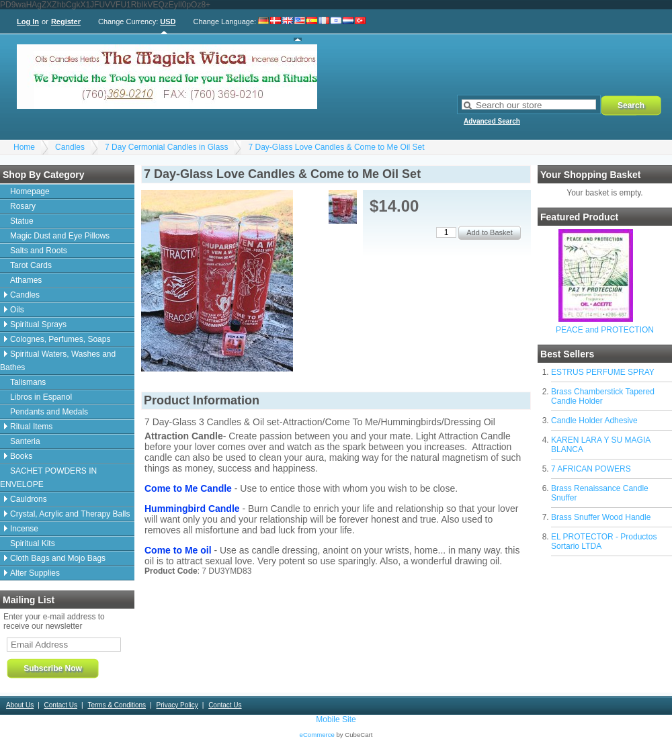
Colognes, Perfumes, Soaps (60, 339)
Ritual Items (31, 426)
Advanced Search (492, 121)
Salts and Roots (38, 250)
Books (21, 456)
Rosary (23, 206)
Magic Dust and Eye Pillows (60, 235)
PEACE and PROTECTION (605, 330)
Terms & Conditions (116, 705)
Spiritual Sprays (38, 324)
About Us (20, 705)
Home (24, 147)
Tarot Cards (31, 265)
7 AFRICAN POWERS (591, 469)
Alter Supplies (35, 573)
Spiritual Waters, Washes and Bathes (58, 360)
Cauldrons (28, 499)
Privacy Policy (177, 705)
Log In (28, 21)
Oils (17, 309)
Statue (22, 221)
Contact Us (60, 705)
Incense (24, 528)
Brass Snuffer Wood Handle (600, 517)
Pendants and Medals (49, 412)
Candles (70, 147)
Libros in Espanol (41, 397)
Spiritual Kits (32, 543)
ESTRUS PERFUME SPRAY (603, 372)
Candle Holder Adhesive (594, 420)
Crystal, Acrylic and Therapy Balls (70, 514)
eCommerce (317, 734)
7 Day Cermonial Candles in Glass (166, 147)
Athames (26, 280)
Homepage (30, 191)
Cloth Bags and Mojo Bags (58, 558)
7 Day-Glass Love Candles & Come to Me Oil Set (336, 147)
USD (167, 21)
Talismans (28, 382)
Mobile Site (335, 719)
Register (66, 21)
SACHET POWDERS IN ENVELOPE (48, 477)
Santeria (25, 441)
